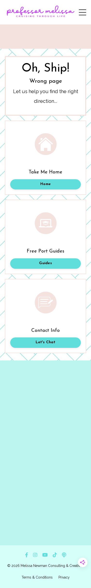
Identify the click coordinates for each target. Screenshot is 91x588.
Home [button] (45, 184)
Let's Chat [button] (45, 342)
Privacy (64, 577)
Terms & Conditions (37, 577)
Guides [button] (45, 263)
